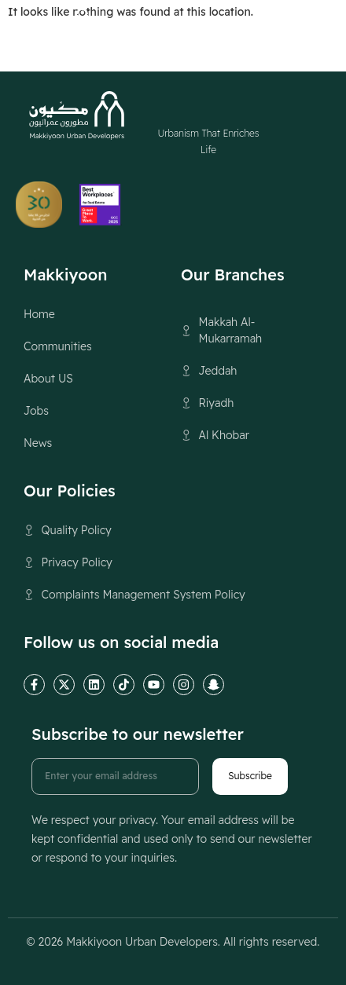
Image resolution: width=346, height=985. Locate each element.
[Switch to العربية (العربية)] (206, 28)
